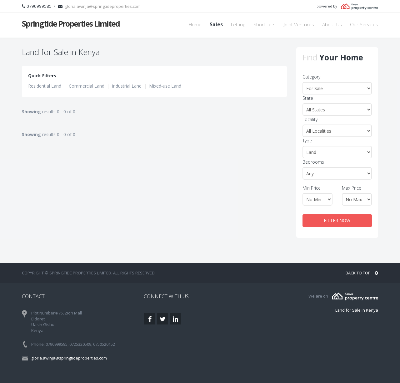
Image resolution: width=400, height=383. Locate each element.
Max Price (351, 188)
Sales (216, 24)
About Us (332, 24)
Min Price (311, 188)
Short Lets (264, 24)
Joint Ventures (299, 24)
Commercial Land (86, 86)
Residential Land (44, 86)
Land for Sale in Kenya (356, 310)
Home (195, 24)
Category (311, 77)
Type (307, 141)
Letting (238, 24)
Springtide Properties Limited (71, 23)
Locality (310, 119)
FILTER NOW (337, 220)
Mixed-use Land (165, 86)
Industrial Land (127, 86)
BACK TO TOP (362, 273)
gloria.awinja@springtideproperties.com (103, 6)
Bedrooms (313, 162)
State (307, 98)
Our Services (364, 24)
